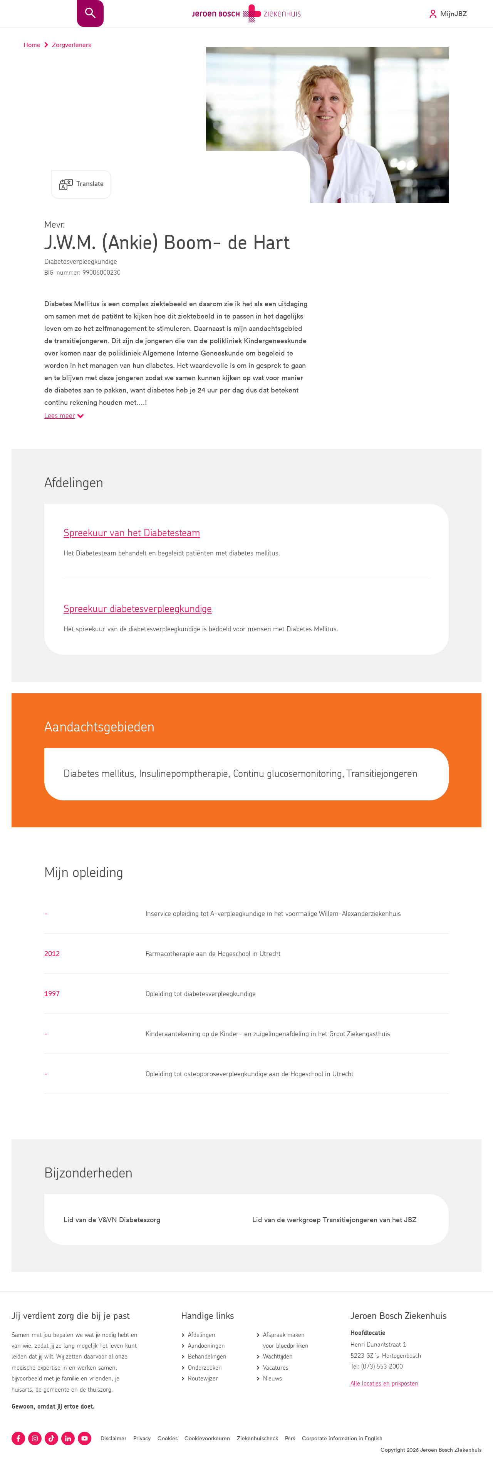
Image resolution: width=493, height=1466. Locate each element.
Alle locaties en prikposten (384, 1383)
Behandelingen (207, 1357)
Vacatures (275, 1368)
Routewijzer (203, 1378)
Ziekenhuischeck (257, 1438)
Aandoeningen (206, 1346)
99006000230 (101, 273)
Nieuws (272, 1378)
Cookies (168, 1438)
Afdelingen (201, 1335)
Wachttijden (278, 1357)
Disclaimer (113, 1438)
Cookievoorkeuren (207, 1438)
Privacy (142, 1438)
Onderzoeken (205, 1368)
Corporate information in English (342, 1438)
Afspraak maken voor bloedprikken (286, 1340)
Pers (290, 1438)
